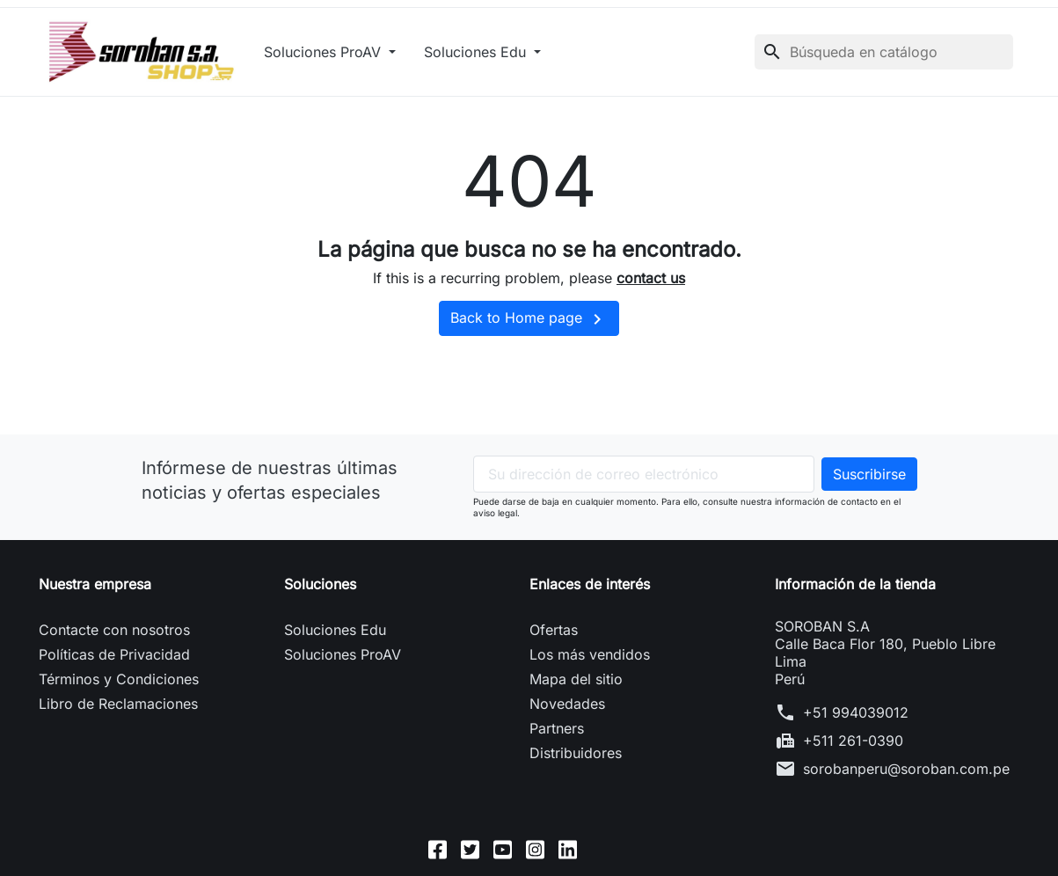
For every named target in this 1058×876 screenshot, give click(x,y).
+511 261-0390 (853, 740)
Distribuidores (575, 753)
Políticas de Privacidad (114, 654)
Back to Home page (529, 319)
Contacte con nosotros (114, 630)
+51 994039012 (855, 712)
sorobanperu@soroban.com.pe (906, 768)
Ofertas (553, 630)
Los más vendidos (589, 654)
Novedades (567, 703)
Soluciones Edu (477, 52)
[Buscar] (884, 51)
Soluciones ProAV (324, 52)
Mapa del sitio (576, 679)
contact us (651, 278)
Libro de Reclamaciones (118, 703)
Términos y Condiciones (119, 679)
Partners (556, 728)
